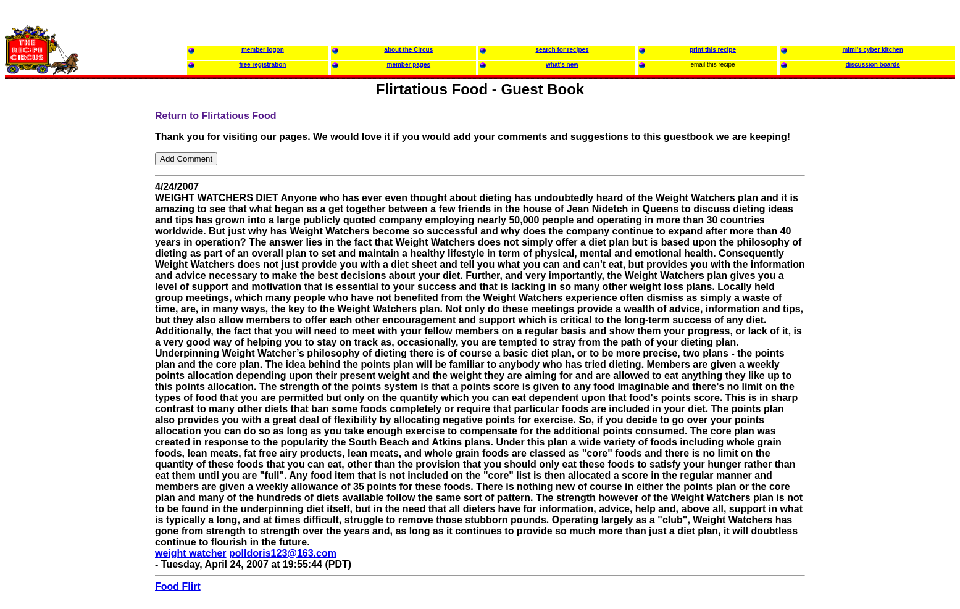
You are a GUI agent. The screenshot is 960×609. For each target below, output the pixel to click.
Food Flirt (178, 586)
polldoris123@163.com (282, 553)
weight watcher (191, 553)
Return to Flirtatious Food (215, 115)
